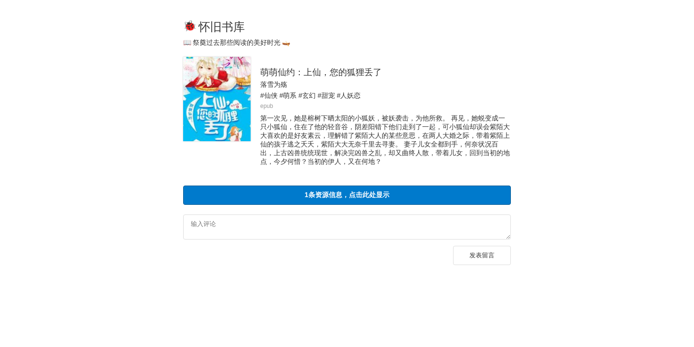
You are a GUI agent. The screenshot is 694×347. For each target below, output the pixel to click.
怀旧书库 (222, 26)
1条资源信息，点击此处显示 (347, 195)
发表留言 (481, 258)
